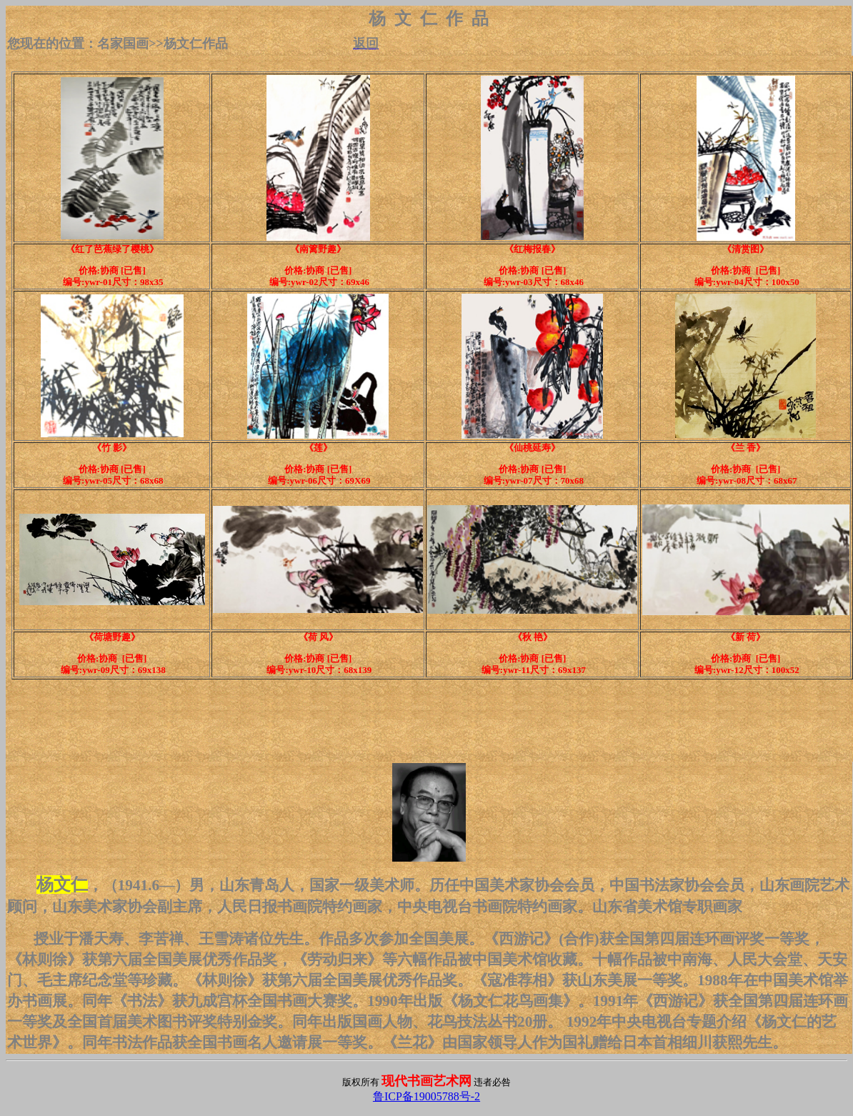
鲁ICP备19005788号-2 (426, 1096)
